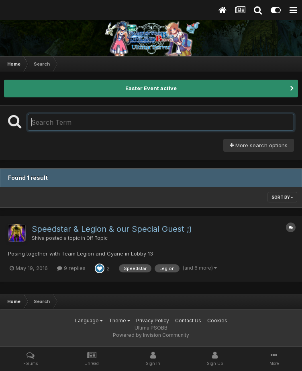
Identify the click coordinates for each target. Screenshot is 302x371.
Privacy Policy (152, 320)
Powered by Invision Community (151, 335)
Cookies (217, 320)
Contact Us (188, 320)
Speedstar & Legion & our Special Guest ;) (112, 229)
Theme (119, 320)
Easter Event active (151, 88)
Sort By (282, 197)
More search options (259, 145)
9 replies (71, 268)
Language (89, 320)
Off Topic (97, 238)
